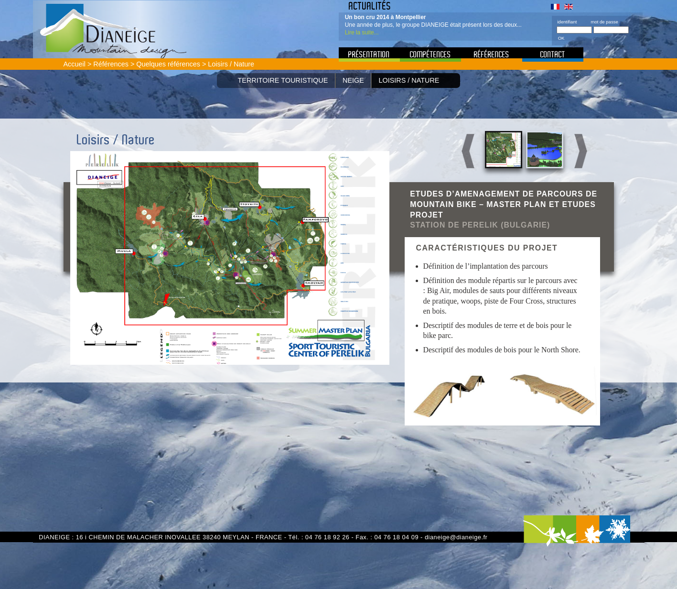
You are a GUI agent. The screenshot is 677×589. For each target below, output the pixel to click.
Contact (552, 54)
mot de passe (604, 21)
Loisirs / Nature (409, 80)
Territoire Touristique (283, 80)
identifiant (567, 21)
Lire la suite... (362, 32)
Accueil (75, 64)
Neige (353, 80)
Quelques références (168, 64)
